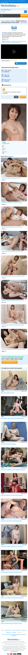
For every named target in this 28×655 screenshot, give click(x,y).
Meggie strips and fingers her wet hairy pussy (12, 227)
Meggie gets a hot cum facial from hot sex (11, 178)
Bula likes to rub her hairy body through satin (11, 520)
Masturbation (8, 41)
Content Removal (14, 651)
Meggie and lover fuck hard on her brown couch (12, 300)
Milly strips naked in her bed (7, 392)
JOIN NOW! (24, 15)
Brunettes (20, 41)
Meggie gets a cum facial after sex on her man (12, 251)
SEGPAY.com (6, 650)
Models (7, 21)
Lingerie (13, 42)
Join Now (23, 97)
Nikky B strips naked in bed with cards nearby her (12, 597)
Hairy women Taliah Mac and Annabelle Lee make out (13, 469)
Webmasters (8, 632)
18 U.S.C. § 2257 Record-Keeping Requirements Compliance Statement (14, 635)
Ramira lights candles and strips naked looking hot (12, 418)
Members (14, 632)
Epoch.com (9, 648)
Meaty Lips (17, 42)
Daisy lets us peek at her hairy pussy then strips (12, 495)
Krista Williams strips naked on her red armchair (12, 546)
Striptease (8, 42)
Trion (7, 39)
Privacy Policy (24, 630)
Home (2, 21)
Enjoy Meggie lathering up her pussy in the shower (13, 276)
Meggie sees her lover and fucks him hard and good (13, 349)
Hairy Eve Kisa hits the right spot (8, 444)
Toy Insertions (14, 41)
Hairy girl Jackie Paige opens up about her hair (11, 572)
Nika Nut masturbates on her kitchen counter (11, 623)
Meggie (13, 21)
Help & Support (8, 630)
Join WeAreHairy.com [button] (9, 362)
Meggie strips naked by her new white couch (12, 202)
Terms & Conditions (16, 630)
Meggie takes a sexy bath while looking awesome (13, 324)
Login (16, 97)
